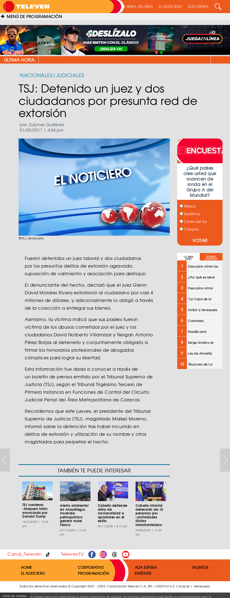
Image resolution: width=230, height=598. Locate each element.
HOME (26, 567)
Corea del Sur (193, 221)
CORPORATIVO (91, 567)
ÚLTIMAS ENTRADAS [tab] (211, 257)
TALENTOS (200, 567)
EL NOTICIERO (170, 6)
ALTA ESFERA (198, 6)
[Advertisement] (199, 452)
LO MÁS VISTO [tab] (188, 258)
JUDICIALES (70, 75)
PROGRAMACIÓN (93, 573)
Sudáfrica (190, 213)
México (188, 206)
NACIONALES (36, 75)
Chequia (189, 229)
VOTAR (199, 240)
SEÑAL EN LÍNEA (137, 6)
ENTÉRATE (143, 573)
